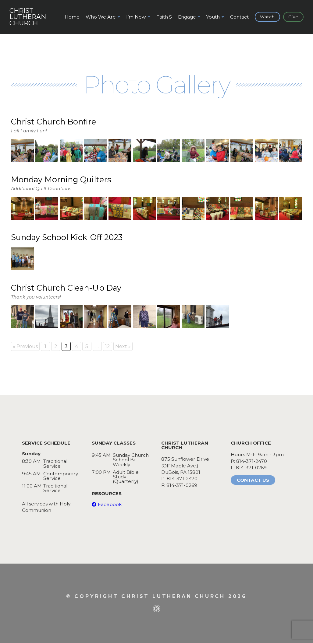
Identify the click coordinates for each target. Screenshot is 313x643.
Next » (123, 346)
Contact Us (253, 480)
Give (293, 16)
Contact (239, 17)
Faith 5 (164, 17)
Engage (187, 17)
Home (72, 17)
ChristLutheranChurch (27, 17)
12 (107, 346)
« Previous (25, 346)
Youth (213, 17)
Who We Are (101, 17)
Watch (267, 16)
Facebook (110, 504)
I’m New (136, 17)
